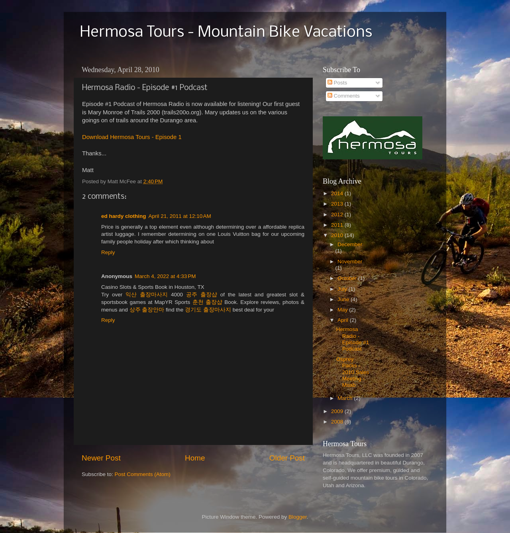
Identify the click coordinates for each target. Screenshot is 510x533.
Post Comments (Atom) (143, 474)
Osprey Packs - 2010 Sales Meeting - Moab (352, 372)
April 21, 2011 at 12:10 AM (180, 216)
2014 (338, 193)
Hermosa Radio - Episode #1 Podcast (352, 339)
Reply (108, 252)
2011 (338, 225)
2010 (338, 235)
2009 (338, 411)
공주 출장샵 (201, 295)
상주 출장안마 (147, 310)
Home (195, 458)
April (343, 320)
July (343, 289)
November (349, 262)
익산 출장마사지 (147, 295)
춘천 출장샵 (207, 302)
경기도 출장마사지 (208, 310)
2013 (338, 204)
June (344, 299)
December (349, 244)
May (343, 310)
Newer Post (101, 458)
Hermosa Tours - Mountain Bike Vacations (226, 33)
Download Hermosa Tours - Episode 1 (132, 137)
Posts (337, 83)
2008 (338, 422)
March (345, 398)
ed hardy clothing (123, 216)
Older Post (287, 458)
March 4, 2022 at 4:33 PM (165, 276)
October (347, 278)
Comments (344, 96)
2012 (338, 215)
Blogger (297, 517)
